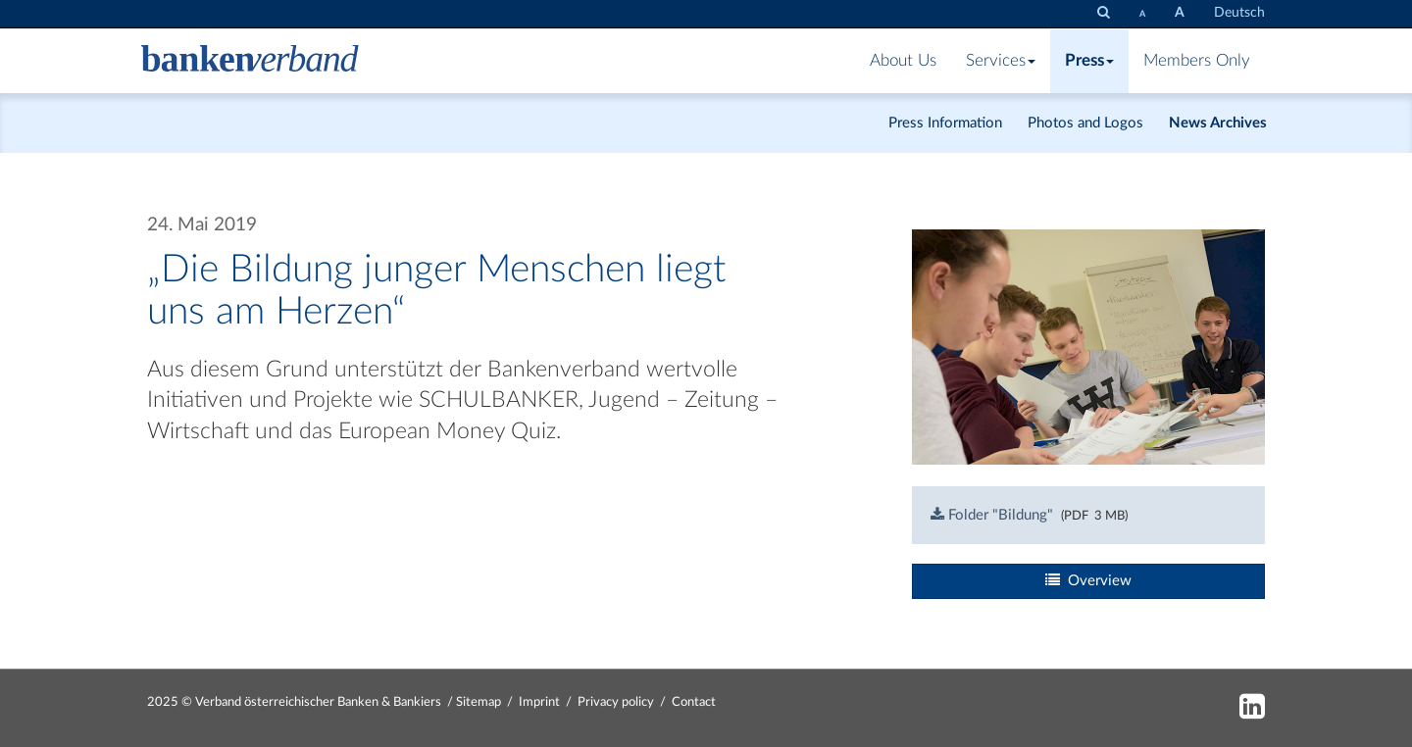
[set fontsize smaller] (1142, 13)
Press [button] (1089, 61)
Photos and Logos (1085, 123)
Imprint (539, 702)
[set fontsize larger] (1179, 13)
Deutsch (1239, 13)
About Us (903, 61)
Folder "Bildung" (992, 515)
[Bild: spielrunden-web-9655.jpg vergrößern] (1088, 346)
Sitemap (478, 702)
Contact (694, 702)
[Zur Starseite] (250, 60)
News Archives (1218, 123)
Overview (1088, 580)
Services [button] (1000, 61)
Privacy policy (616, 702)
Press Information (945, 123)
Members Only (1196, 61)
